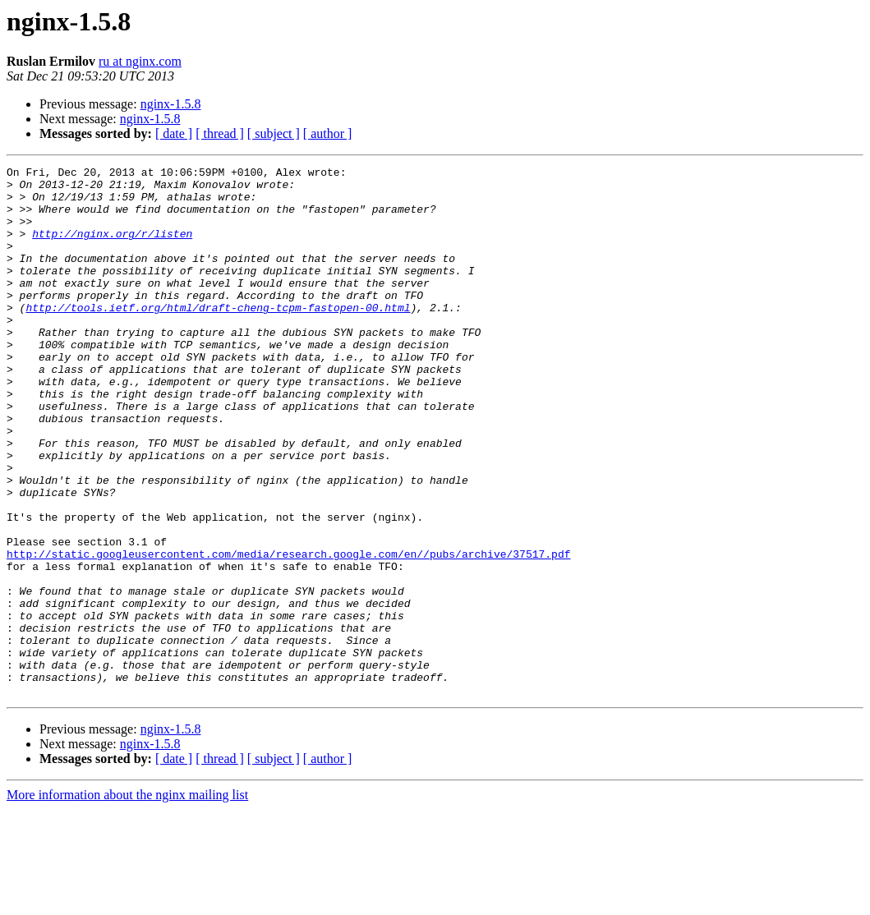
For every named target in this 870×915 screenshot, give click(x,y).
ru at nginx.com (140, 61)
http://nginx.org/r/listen (112, 248)
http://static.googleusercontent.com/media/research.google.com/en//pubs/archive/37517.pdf (288, 632)
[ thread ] (220, 133)
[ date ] (173, 133)
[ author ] (327, 133)
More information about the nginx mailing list (127, 901)
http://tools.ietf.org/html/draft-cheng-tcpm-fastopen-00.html (217, 336)
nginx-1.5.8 (170, 104)
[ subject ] (273, 133)
